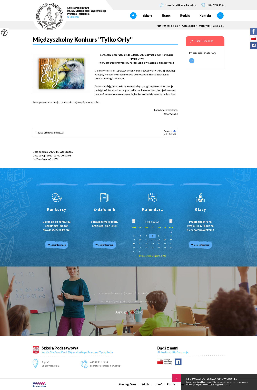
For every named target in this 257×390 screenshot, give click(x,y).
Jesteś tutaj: (164, 26)
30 (134, 251)
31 (140, 251)
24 (140, 247)
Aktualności (186, 26)
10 (140, 239)
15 (171, 239)
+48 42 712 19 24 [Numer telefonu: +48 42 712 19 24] (99, 362)
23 (134, 247)
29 (171, 247)
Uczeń (166, 15)
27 (159, 247)
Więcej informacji (191, 60)
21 (165, 243)
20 (159, 243)
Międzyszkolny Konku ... (209, 26)
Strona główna (133, 15)
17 (140, 243)
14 (165, 239)
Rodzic (185, 15)
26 (152, 247)
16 (134, 243)
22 (171, 243)
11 (146, 239)
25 (146, 247)
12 (152, 239)
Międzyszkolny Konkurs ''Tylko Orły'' (83, 39)
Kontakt (205, 15)
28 (165, 247)
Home (174, 26)
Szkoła (147, 15)
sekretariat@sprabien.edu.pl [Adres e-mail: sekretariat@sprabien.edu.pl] (105, 365)
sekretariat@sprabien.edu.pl (178, 5)
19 (152, 243)
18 (146, 243)
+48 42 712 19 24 (212, 5)
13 (159, 239)
